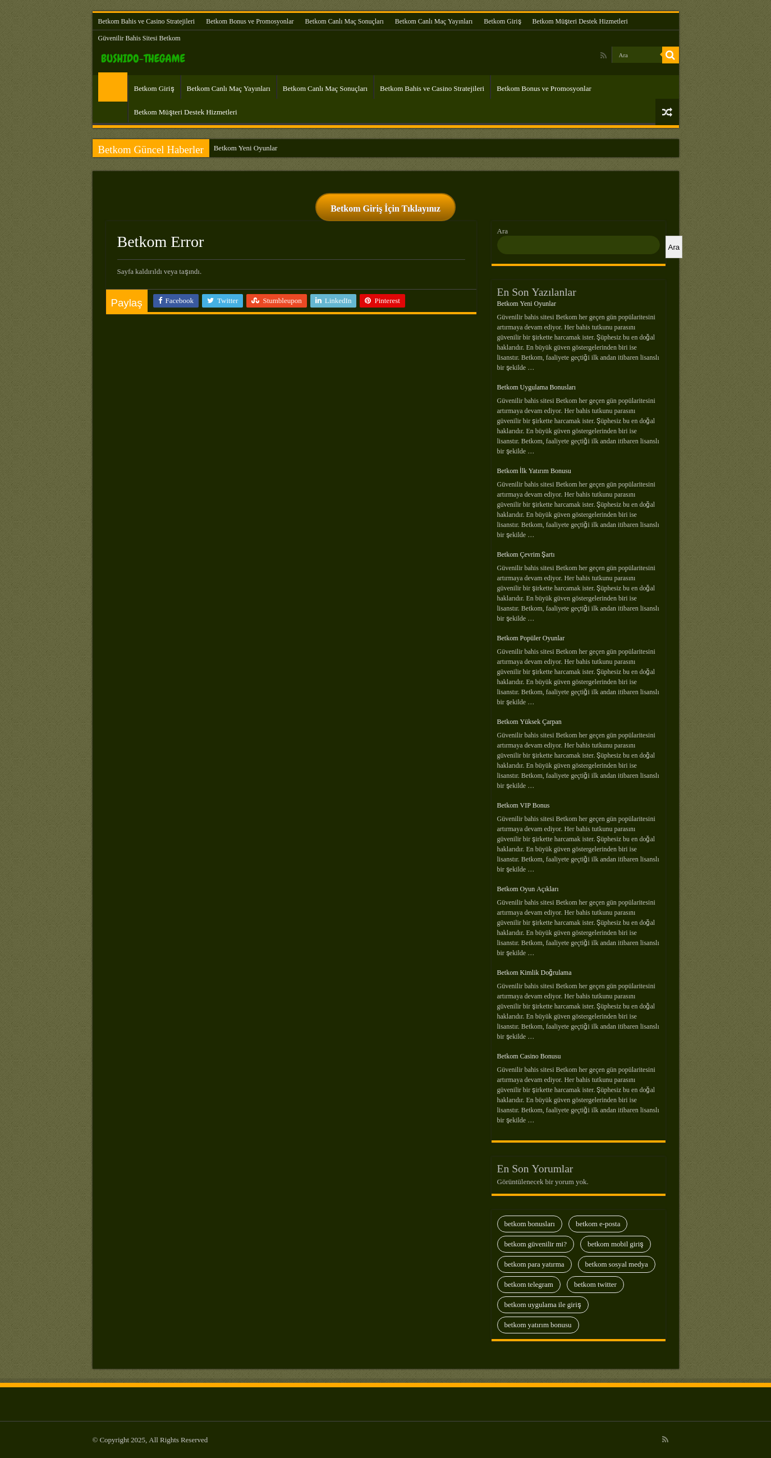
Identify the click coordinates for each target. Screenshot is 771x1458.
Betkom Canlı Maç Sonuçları (344, 21)
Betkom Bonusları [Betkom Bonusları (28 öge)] (529, 1223)
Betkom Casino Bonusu (529, 1056)
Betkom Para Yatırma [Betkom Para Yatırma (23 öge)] (534, 1264)
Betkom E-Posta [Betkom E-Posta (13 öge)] (598, 1223)
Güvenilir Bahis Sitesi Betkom (139, 38)
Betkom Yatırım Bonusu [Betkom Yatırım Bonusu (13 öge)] (538, 1325)
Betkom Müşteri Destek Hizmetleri (580, 21)
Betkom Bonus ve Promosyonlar (249, 21)
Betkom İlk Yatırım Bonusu (534, 471)
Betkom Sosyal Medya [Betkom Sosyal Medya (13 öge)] (616, 1264)
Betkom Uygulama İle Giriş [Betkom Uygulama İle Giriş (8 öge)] (542, 1304)
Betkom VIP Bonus (523, 805)
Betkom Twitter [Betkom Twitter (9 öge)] (595, 1284)
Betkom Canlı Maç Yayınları (433, 21)
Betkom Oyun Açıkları (528, 889)
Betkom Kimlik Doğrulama (534, 972)
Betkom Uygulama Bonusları (536, 387)
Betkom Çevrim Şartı (526, 554)
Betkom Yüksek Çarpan (529, 722)
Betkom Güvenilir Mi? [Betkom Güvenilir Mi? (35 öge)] (535, 1244)
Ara (502, 231)
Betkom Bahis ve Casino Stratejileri (146, 21)
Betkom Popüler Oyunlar (531, 638)
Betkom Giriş (502, 21)
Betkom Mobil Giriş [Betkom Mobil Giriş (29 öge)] (616, 1244)
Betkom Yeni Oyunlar (246, 148)
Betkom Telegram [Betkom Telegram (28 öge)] (528, 1284)
